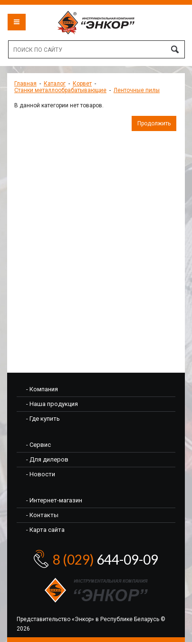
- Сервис (38, 444)
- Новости (40, 474)
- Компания (42, 389)
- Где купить (43, 418)
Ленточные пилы (137, 90)
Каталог (55, 83)
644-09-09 (105, 559)
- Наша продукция (52, 403)
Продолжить (154, 123)
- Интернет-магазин (54, 500)
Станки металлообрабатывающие (60, 90)
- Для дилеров (47, 459)
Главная (25, 83)
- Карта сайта (45, 529)
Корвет (82, 83)
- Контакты (42, 515)
